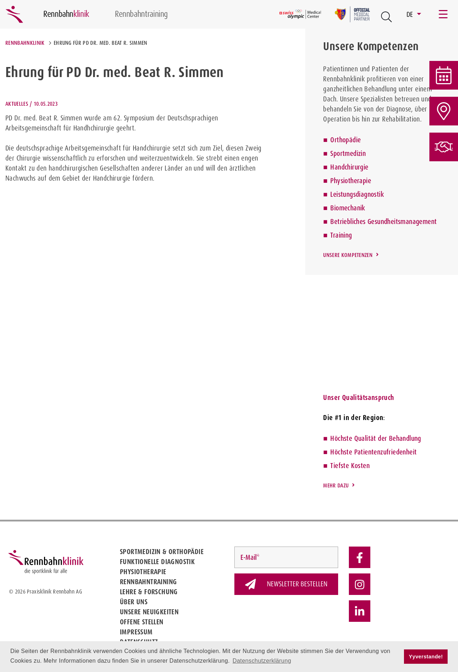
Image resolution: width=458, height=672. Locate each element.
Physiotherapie (350, 180)
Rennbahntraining (148, 581)
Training (341, 235)
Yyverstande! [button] (426, 656)
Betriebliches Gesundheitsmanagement (383, 221)
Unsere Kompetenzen (347, 255)
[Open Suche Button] (386, 16)
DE (410, 14)
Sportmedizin (348, 153)
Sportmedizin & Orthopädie (162, 551)
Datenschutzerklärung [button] (262, 661)
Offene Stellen (142, 621)
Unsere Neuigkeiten (149, 611)
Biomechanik (347, 208)
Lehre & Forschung (149, 591)
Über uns (133, 601)
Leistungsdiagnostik (357, 194)
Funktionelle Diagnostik (157, 561)
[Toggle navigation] (443, 14)
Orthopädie (345, 139)
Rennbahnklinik (24, 43)
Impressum (136, 632)
